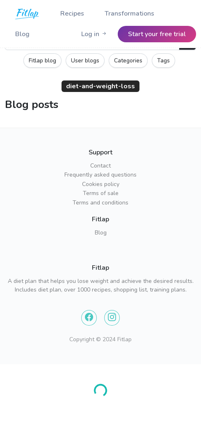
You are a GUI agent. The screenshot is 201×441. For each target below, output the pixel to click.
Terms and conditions (100, 203)
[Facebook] (89, 317)
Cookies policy (100, 184)
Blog (22, 34)
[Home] (27, 13)
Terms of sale (101, 193)
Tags (163, 60)
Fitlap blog (42, 60)
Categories (128, 60)
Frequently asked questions (100, 175)
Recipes (72, 13)
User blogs (85, 60)
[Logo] (27, 13)
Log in (94, 34)
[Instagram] (112, 317)
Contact (100, 166)
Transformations (129, 13)
